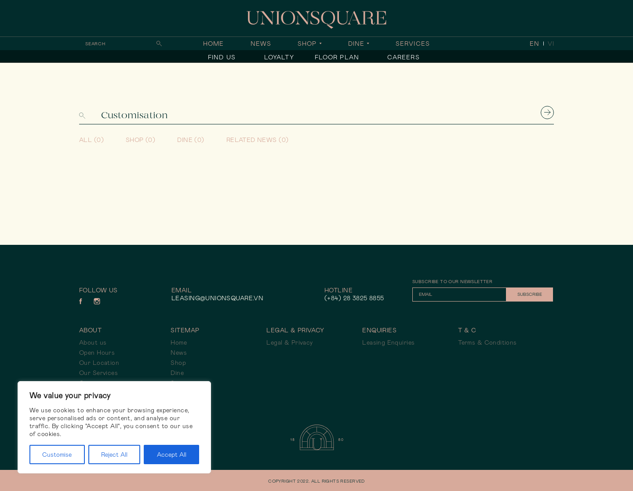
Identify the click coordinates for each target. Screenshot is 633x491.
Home (213, 43)
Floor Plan (337, 57)
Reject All (114, 454)
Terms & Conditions (487, 342)
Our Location (99, 362)
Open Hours (97, 352)
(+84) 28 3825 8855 (354, 298)
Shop (307, 43)
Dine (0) (190, 139)
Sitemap (185, 330)
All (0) (91, 139)
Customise (57, 454)
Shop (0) (140, 139)
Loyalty (279, 57)
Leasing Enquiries (388, 342)
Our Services (98, 372)
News (261, 43)
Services (413, 43)
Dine (356, 43)
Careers (403, 57)
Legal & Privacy (289, 342)
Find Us (222, 57)
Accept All (171, 454)
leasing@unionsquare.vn (217, 298)
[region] (114, 427)
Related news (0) (257, 139)
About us (92, 342)
